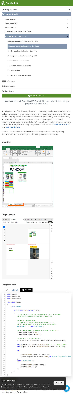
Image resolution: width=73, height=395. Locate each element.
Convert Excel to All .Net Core (18, 31)
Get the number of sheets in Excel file (22, 51)
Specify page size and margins (19, 75)
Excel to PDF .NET (61, 125)
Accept (59, 383)
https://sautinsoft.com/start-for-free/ (36, 316)
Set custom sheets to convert (19, 66)
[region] (33, 383)
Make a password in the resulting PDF (22, 56)
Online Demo (8, 91)
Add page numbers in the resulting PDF (23, 41)
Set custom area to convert (18, 61)
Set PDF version (14, 70)
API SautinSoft (13, 127)
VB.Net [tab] (15, 290)
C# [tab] (7, 290)
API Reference (8, 81)
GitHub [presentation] (26, 290)
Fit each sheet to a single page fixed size (23, 46)
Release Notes (8, 86)
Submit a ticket (36, 96)
